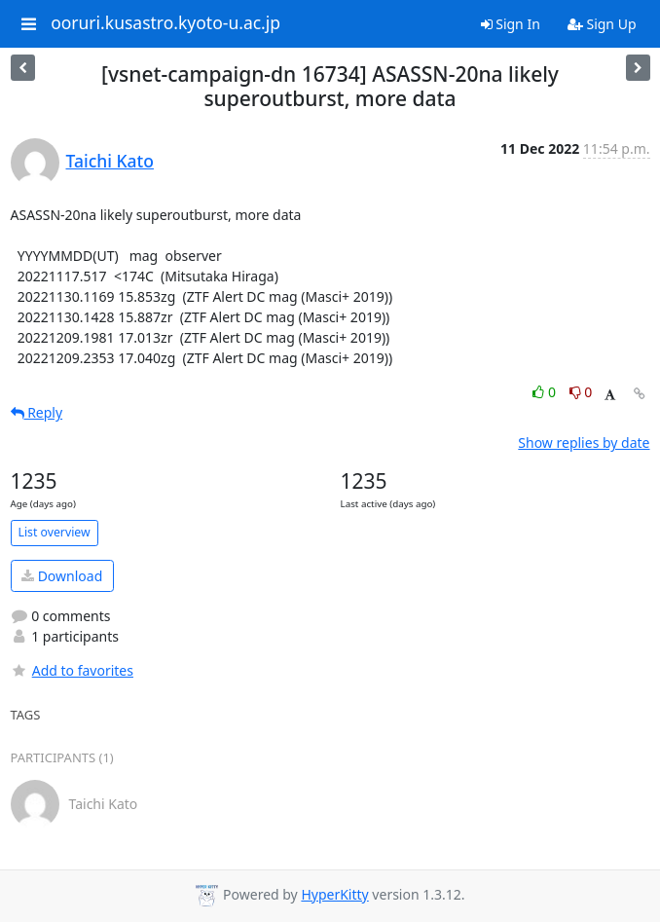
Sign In (510, 24)
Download (61, 576)
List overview (54, 532)
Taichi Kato (110, 160)
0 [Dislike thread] (581, 392)
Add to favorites (72, 670)
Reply (37, 412)
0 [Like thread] (545, 392)
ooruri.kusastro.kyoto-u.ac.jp (165, 23)
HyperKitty (334, 894)
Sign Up (602, 24)
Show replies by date (583, 442)
